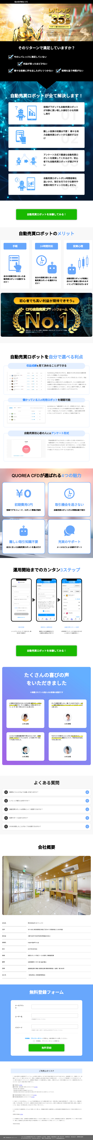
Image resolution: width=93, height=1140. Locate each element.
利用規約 (27, 1038)
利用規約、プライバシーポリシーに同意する (47, 1041)
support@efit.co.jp (60, 1138)
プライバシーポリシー (36, 1038)
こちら (20, 1085)
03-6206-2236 (48, 1138)
